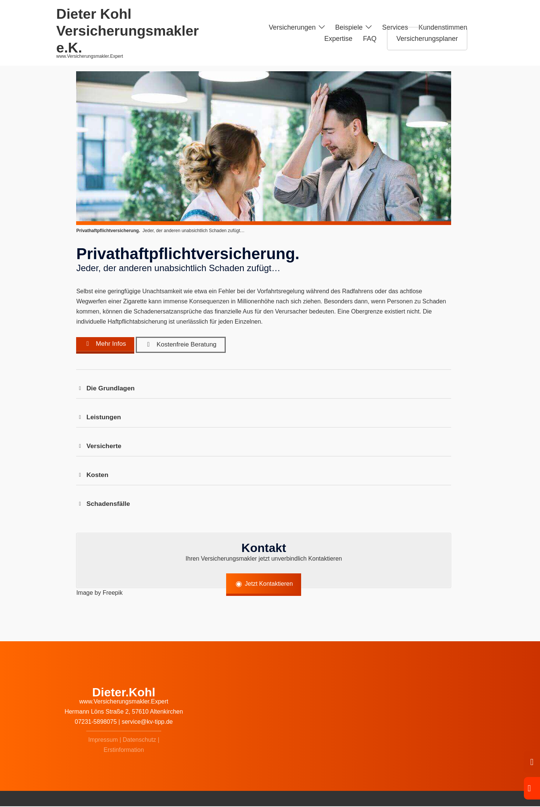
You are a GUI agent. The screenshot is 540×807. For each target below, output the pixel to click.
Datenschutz (139, 740)
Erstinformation (124, 750)
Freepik (113, 593)
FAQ (369, 38)
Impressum (103, 740)
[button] (263, 389)
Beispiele (349, 27)
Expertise (338, 38)
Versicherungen (292, 27)
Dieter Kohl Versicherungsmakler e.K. (127, 31)
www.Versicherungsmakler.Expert (123, 702)
